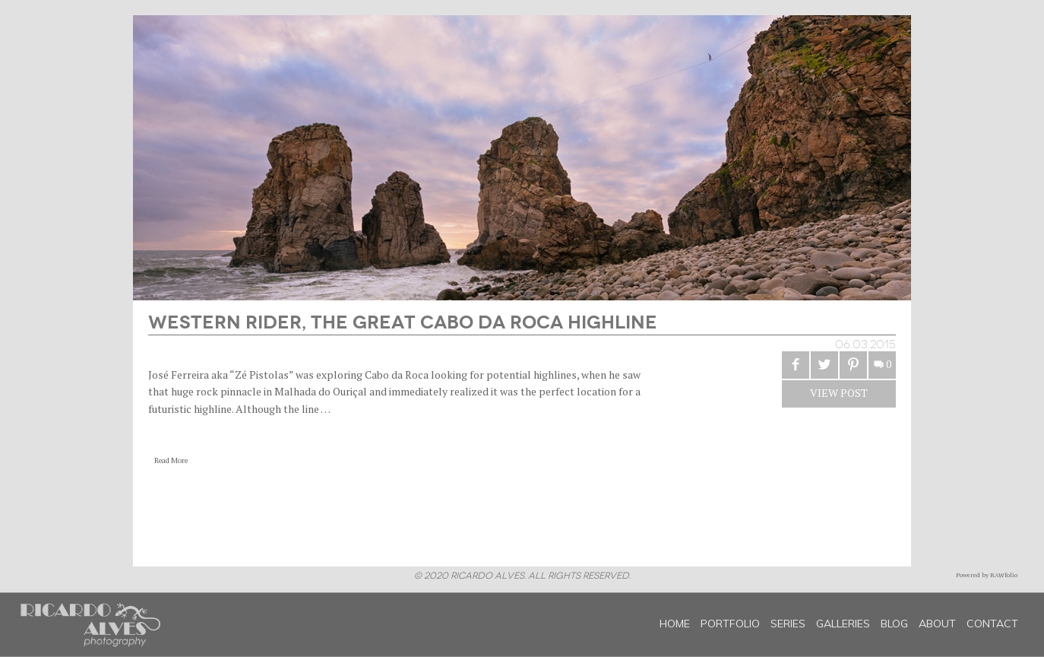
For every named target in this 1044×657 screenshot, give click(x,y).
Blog (894, 623)
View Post (839, 393)
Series (787, 623)
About (937, 623)
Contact (992, 623)
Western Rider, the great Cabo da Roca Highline (402, 320)
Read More (171, 460)
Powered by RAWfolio (986, 574)
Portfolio (730, 623)
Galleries (843, 623)
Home (675, 623)
